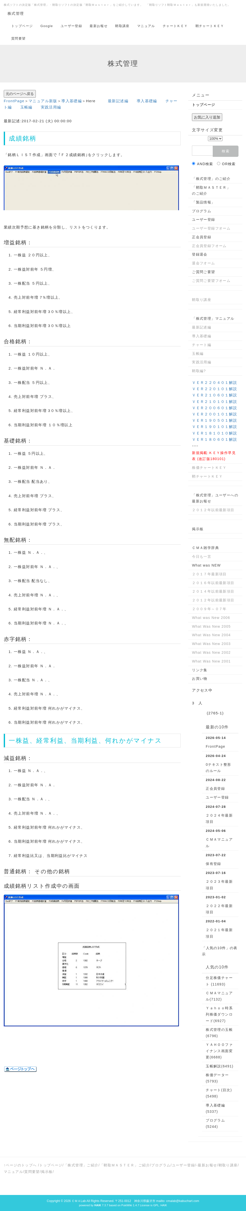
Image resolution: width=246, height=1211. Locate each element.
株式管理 (16, 13)
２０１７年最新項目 (209, 574)
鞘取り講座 (201, 300)
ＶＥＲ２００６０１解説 (214, 408)
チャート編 (201, 345)
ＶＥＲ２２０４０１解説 (214, 382)
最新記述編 (118, 101)
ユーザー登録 (71, 26)
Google (46, 26)
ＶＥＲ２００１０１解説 (214, 414)
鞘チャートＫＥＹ (209, 26)
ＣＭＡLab (79, 1201)
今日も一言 (201, 557)
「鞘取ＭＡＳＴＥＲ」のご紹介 (211, 190)
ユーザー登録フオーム (211, 228)
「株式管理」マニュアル (213, 318)
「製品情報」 (203, 202)
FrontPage (14, 101)
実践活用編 (51, 107)
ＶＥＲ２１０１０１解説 (214, 401)
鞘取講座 (122, 26)
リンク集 (199, 670)
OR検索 (226, 164)
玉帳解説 (219, 1066)
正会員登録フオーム (209, 246)
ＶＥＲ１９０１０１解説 (214, 426)
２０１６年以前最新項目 (213, 583)
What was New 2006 (211, 618)
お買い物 (199, 679)
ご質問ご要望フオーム (211, 281)
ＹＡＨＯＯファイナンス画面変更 (219, 1051)
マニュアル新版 (43, 101)
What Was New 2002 (211, 652)
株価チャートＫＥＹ (209, 468)
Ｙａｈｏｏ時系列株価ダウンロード (219, 1014)
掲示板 (197, 529)
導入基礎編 (71, 101)
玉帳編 (26, 107)
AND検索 (202, 164)
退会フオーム (203, 263)
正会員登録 (201, 237)
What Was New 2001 (211, 661)
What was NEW (206, 565)
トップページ (22, 26)
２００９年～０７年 (209, 609)
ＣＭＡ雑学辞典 (205, 548)
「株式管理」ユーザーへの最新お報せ (215, 498)
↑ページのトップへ (20, 1165)
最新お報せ (99, 26)
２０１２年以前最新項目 (213, 510)
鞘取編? (199, 371)
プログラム (201, 211)
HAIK (163, 1205)
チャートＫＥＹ (175, 26)
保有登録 (213, 864)
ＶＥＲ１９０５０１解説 (214, 420)
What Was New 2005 (211, 626)
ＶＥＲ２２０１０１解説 (214, 389)
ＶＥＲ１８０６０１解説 (214, 439)
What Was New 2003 (211, 644)
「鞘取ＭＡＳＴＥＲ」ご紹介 (125, 1165)
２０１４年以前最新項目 (213, 591)
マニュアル (146, 26)
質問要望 (18, 38)
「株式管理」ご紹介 (81, 1165)
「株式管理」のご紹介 (211, 179)
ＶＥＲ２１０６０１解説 (214, 395)
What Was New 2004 (211, 635)
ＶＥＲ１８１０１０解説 (214, 433)
